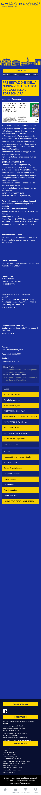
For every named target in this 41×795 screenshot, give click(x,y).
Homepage (6, 748)
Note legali (6, 740)
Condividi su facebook (10, 361)
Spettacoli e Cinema (12, 395)
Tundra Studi (28, 141)
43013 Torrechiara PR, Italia (12, 350)
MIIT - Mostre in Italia (12, 428)
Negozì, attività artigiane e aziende (17, 457)
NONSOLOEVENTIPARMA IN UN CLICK (19, 501)
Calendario (26, 790)
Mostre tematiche (11, 444)
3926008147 (13, 735)
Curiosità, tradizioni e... (13, 468)
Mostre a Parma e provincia (14, 439)
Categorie (15, 790)
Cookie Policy (26, 740)
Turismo (7, 452)
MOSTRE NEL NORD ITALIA (14, 411)
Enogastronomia (10, 462)
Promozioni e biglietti (12, 406)
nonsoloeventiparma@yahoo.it (13, 726)
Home (5, 790)
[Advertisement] (20, 33)
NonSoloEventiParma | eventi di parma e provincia (20, 6)
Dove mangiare (10, 479)
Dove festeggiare (10, 490)
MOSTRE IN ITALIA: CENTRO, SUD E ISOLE (20, 417)
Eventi (6, 389)
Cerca (36, 790)
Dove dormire (9, 485)
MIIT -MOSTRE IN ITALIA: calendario (18, 422)
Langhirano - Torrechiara (11, 99)
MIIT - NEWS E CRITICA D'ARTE (16, 433)
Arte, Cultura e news (12, 400)
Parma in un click (10, 496)
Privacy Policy (16, 740)
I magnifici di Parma (12, 474)
